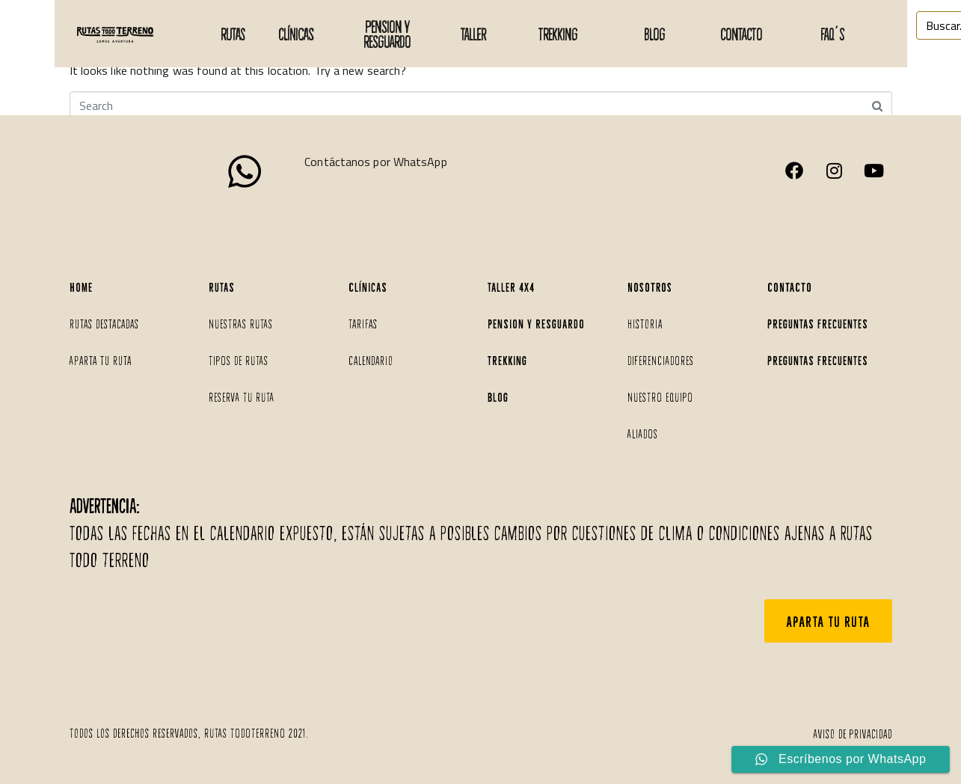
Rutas (233, 33)
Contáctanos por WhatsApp (375, 162)
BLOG (654, 33)
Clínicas (295, 33)
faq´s (832, 33)
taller (473, 33)
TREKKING (557, 33)
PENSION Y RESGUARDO (387, 34)
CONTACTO (741, 33)
